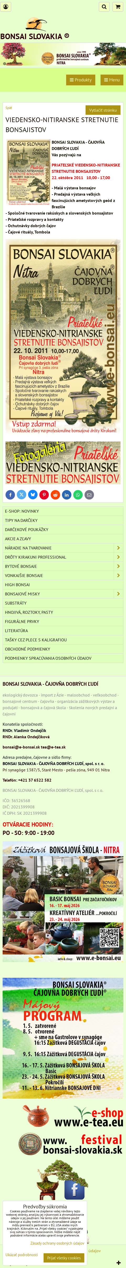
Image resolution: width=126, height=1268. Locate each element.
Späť (9, 108)
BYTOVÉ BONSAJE (64, 566)
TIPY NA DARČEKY (21, 520)
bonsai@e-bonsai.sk (21, 747)
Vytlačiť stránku (103, 110)
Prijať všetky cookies (64, 1257)
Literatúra (16, 630)
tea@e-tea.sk (53, 747)
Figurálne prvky (22, 621)
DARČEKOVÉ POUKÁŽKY (26, 529)
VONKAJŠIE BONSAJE (64, 575)
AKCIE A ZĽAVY (18, 538)
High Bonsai (17, 584)
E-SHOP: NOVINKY (22, 511)
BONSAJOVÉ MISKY (64, 593)
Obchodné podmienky (27, 649)
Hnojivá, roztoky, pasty (29, 612)
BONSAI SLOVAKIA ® (35, 36)
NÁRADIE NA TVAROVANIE (64, 547)
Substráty (16, 603)
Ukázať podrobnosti (22, 1255)
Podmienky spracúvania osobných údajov (48, 658)
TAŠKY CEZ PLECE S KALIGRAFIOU (36, 639)
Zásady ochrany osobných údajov (57, 1243)
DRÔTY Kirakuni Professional (64, 557)
